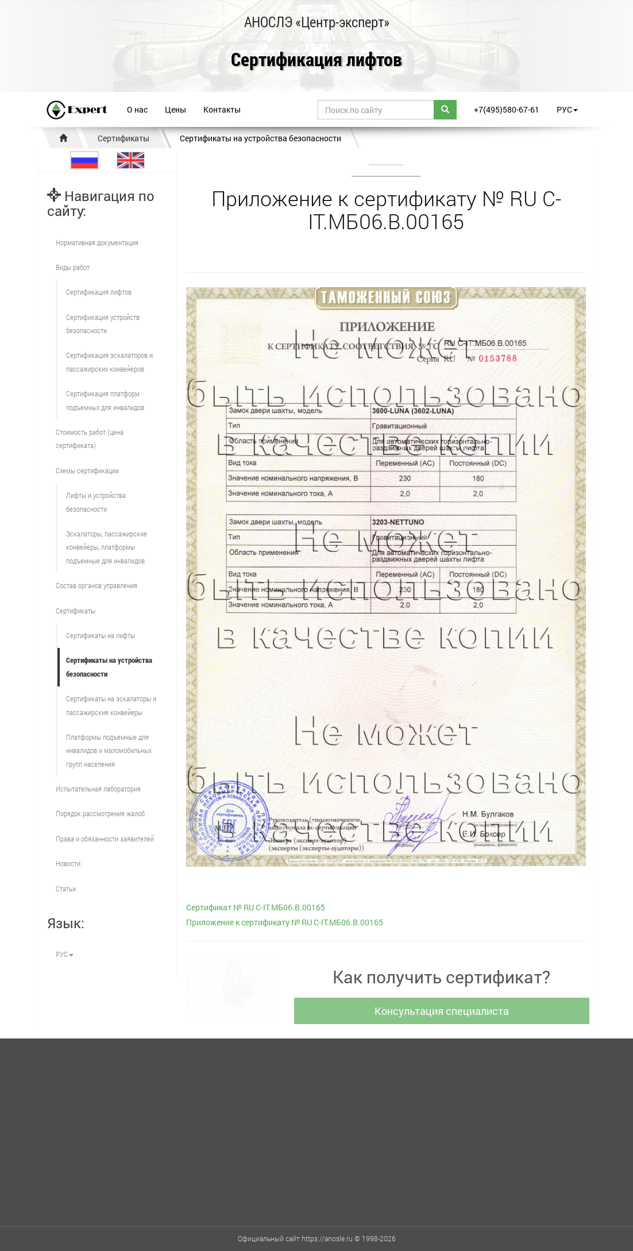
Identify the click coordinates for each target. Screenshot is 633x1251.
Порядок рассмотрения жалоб (100, 813)
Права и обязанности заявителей (105, 838)
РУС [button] (567, 109)
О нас (137, 109)
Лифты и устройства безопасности (96, 501)
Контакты (222, 109)
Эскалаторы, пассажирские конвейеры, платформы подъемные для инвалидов (106, 547)
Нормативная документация (97, 242)
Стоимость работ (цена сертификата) (89, 438)
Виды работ (73, 267)
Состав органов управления (96, 585)
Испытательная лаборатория (98, 788)
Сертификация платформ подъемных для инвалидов (105, 400)
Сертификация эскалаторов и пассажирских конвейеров (109, 361)
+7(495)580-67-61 (506, 109)
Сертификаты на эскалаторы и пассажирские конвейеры (111, 705)
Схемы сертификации (87, 470)
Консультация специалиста (444, 1011)
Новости (68, 863)
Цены (175, 109)
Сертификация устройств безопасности (103, 323)
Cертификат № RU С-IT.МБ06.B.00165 (255, 907)
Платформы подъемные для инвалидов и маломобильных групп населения (109, 750)
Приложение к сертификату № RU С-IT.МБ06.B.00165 (284, 922)
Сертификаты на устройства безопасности (260, 138)
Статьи (66, 888)
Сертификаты (123, 138)
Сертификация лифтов (316, 60)
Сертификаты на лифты (100, 635)
